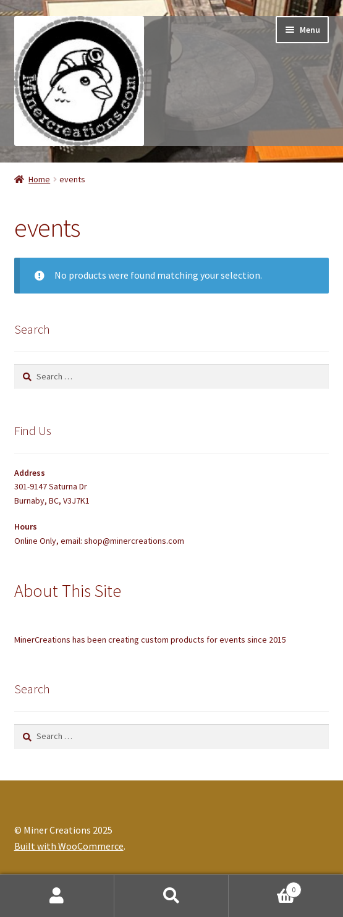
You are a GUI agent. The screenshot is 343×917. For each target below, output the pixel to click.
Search (171, 896)
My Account (57, 896)
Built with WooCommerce (69, 846)
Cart (265, 887)
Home (39, 179)
